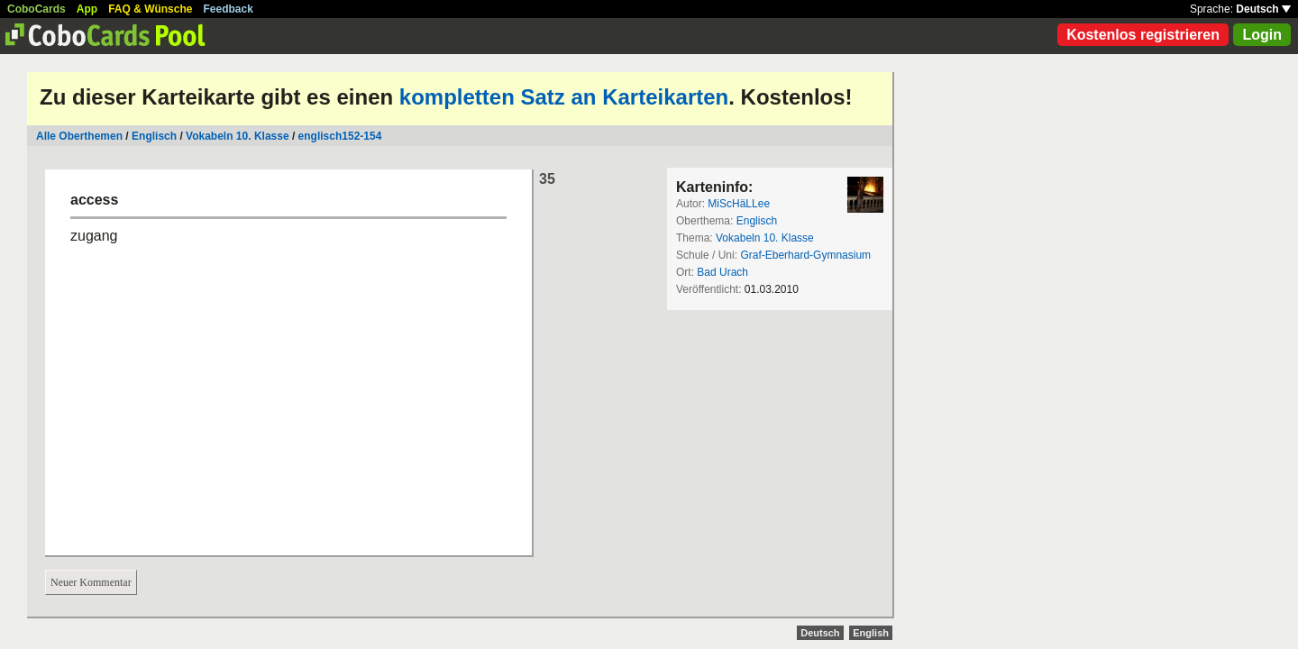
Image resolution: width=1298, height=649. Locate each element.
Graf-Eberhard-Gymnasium (805, 255)
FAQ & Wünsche (150, 9)
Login (1262, 34)
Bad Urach (722, 272)
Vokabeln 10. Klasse (237, 136)
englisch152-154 (340, 136)
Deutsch (1263, 9)
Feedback (228, 9)
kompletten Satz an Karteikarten (563, 97)
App (87, 9)
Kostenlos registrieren (1143, 34)
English (871, 632)
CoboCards (36, 9)
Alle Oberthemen (79, 136)
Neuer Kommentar (91, 582)
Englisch (154, 136)
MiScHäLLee (739, 203)
